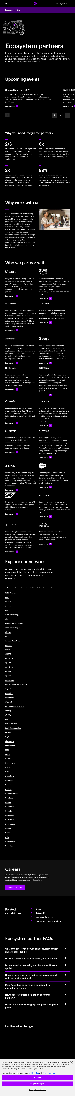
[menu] (6, 3)
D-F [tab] (14, 587)
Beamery (8, 732)
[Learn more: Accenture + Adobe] (11, 295)
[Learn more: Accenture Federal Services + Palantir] (11, 452)
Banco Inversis (11, 723)
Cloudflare (9, 776)
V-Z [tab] (50, 587)
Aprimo (8, 675)
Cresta (8, 832)
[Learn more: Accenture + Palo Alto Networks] (45, 457)
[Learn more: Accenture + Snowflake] (11, 551)
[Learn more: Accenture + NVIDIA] (45, 394)
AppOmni (9, 667)
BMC (7, 750)
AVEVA (8, 715)
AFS (6, 619)
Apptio (8, 671)
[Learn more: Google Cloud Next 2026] (11, 106)
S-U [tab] (44, 587)
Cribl (7, 837)
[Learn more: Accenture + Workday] (45, 543)
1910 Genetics (11, 593)
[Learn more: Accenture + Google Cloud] (45, 362)
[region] (37, 1077)
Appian (8, 662)
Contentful (9, 806)
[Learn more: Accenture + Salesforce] (45, 487)
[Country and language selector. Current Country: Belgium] (62, 3)
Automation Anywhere (14, 706)
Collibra (8, 789)
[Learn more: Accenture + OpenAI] (11, 423)
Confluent (9, 798)
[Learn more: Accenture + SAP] (11, 513)
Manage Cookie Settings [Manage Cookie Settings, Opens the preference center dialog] (37, 1090)
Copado (8, 811)
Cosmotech (10, 824)
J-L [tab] (25, 587)
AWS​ (7, 719)
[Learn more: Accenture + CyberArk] (45, 322)
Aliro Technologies (12, 627)
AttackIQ (8, 702)
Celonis (8, 758)
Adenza (8, 601)
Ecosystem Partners (13, 10)
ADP (7, 610)
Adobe (8, 606)
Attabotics (9, 697)
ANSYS (8, 654)
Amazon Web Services (14, 640)
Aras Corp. (9, 680)
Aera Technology (12, 614)
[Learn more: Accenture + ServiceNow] (45, 516)
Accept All (37, 1077)
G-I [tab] (20, 587)
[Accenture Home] (35, 3)
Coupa (8, 828)
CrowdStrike (10, 841)
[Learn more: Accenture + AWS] (45, 298)
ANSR (7, 649)
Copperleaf (9, 815)
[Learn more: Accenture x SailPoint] (11, 489)
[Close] (71, 1062)
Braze (7, 754)
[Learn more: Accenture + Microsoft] (11, 389)
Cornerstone (10, 819)
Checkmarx (10, 763)
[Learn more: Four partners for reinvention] (11, 330)
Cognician (9, 780)
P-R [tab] (38, 587)
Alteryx (8, 632)
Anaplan (8, 645)
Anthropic (9, 658)
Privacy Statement (48, 1073)
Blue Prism (9, 741)
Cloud (38, 908)
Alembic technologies (14, 623)
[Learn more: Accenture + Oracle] (45, 425)
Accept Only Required (37, 1083)
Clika (7, 771)
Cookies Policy (34, 1073)
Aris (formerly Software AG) (16, 684)
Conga (8, 802)
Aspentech (9, 688)
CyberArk (9, 846)
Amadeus (9, 636)
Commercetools (11, 793)
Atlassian (9, 693)
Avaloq (8, 710)
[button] (15, 887)
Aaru (7, 597)
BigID (7, 736)
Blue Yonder (10, 745)
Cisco (7, 767)
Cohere (8, 784)
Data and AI (41, 912)
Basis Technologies (13, 728)
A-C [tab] (9, 587)
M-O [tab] (32, 587)
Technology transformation (48, 920)
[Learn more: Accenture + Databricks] (11, 362)
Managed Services (44, 916)
